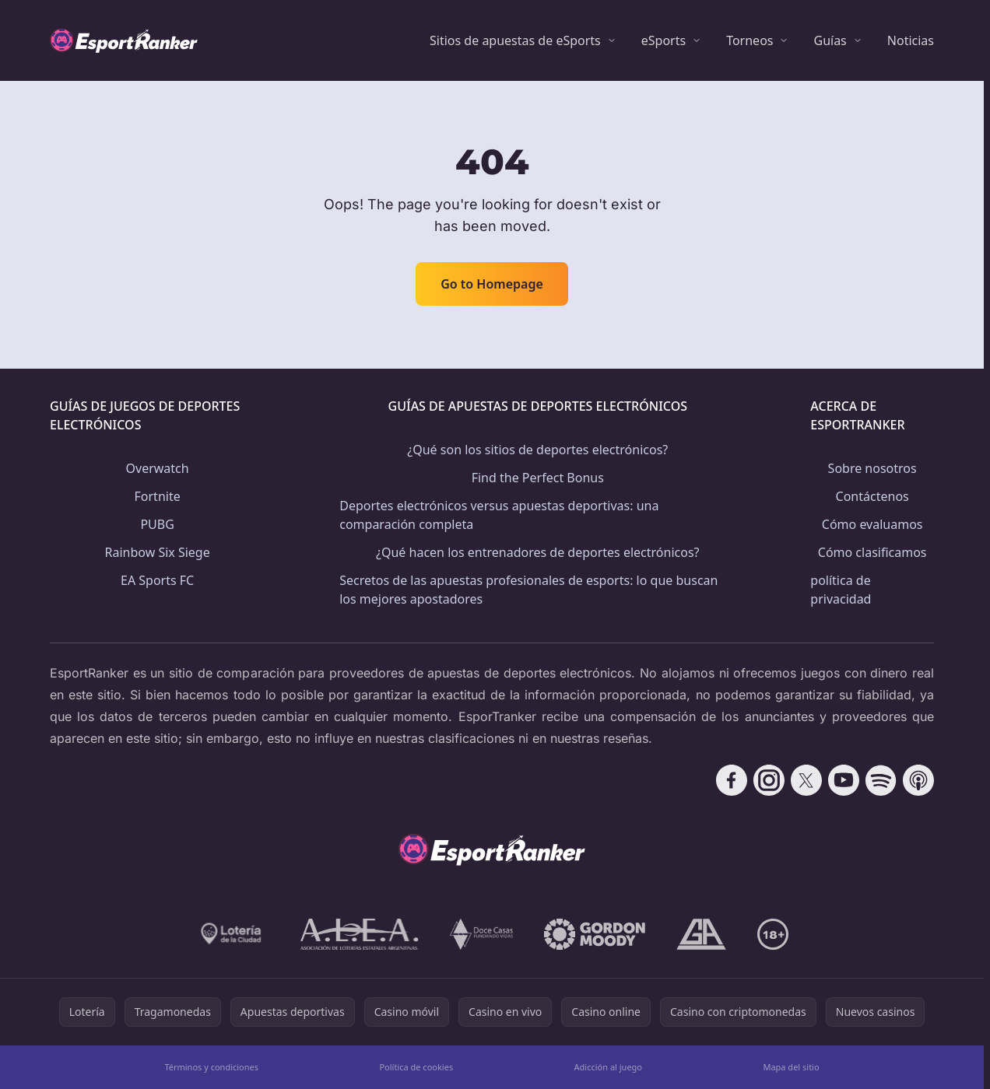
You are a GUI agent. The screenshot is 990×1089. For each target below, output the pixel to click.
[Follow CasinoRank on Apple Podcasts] (918, 780)
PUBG (157, 524)
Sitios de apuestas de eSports (515, 40)
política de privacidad (840, 590)
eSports (663, 40)
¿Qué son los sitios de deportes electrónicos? (537, 449)
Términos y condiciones (211, 1067)
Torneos (749, 40)
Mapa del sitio (791, 1067)
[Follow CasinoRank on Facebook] (731, 780)
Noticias (910, 40)
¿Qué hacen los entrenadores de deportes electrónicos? (538, 552)
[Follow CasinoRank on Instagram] (769, 780)
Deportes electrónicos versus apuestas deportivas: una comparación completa (498, 515)
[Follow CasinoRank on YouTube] (843, 780)
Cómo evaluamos (872, 524)
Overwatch (157, 468)
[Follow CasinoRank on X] (806, 780)
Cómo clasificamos (872, 552)
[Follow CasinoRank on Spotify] (881, 780)
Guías (829, 40)
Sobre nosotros (872, 468)
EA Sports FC (157, 580)
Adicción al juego (608, 1067)
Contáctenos (872, 496)
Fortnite (158, 496)
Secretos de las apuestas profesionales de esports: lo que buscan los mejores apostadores (528, 590)
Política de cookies (416, 1067)
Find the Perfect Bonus (538, 477)
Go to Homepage (492, 283)
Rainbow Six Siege (157, 552)
